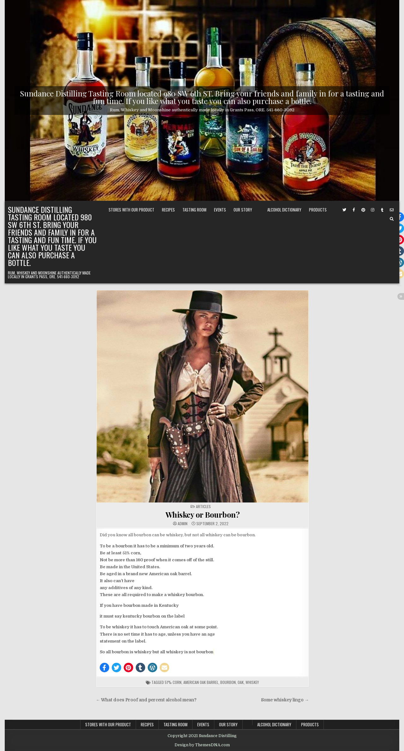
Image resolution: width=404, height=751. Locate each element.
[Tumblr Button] (382, 210)
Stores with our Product (131, 209)
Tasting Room (194, 209)
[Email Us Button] (392, 210)
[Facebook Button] (354, 210)
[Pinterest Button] (363, 210)
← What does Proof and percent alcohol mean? (146, 700)
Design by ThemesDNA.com (202, 745)
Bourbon (228, 682)
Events (220, 209)
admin (182, 524)
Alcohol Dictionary (284, 209)
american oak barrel (200, 682)
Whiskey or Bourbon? (202, 514)
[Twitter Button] (344, 210)
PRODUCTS (318, 209)
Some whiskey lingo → (285, 700)
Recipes (168, 209)
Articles (203, 506)
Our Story (243, 209)
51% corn (173, 682)
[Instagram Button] (373, 210)
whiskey (252, 682)
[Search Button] (392, 219)
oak (241, 682)
